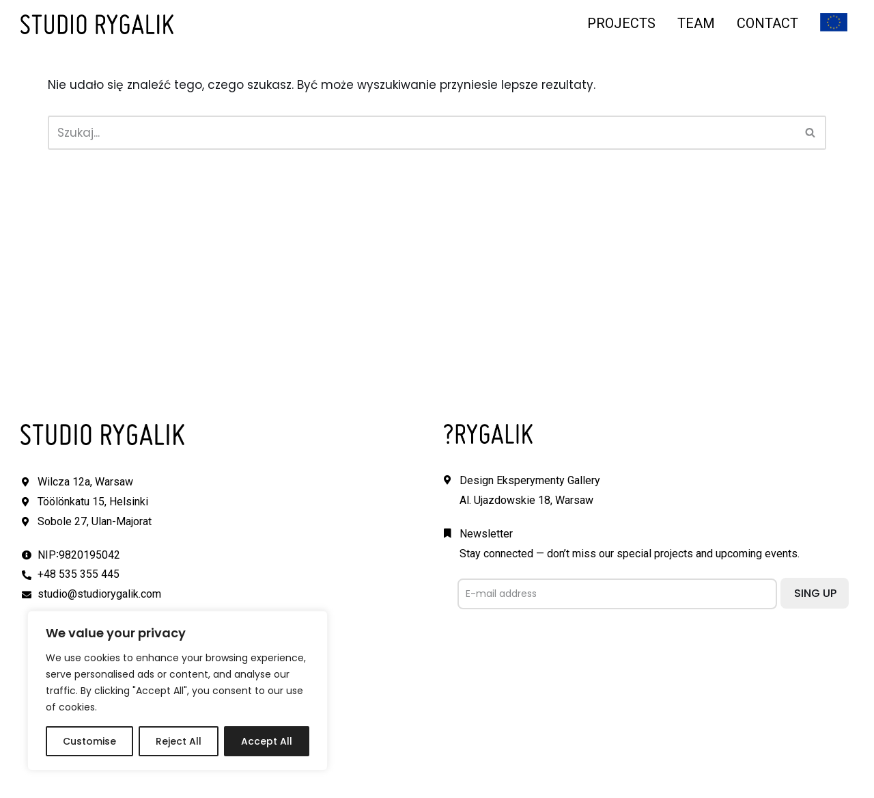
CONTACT (767, 23)
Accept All (266, 741)
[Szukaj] (421, 133)
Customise (89, 741)
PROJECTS (621, 23)
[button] (810, 132)
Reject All (178, 741)
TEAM (696, 23)
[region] (177, 691)
